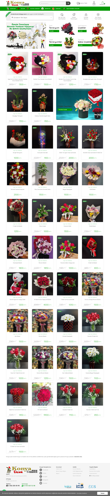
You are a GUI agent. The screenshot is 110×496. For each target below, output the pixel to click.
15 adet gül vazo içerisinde (17, 446)
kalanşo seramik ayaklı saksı (42, 116)
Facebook (43, 470)
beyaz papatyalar (67, 189)
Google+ (43, 476)
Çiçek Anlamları (93, 473)
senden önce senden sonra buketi (42, 79)
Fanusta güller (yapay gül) (68, 263)
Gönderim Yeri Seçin (20, 18)
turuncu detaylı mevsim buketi (92, 299)
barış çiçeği (42, 226)
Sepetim (101, 3)
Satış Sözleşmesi (77, 475)
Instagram (43, 480)
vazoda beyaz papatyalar (92, 373)
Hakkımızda (59, 469)
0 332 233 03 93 (14, 486)
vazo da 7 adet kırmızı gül (17, 373)
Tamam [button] (102, 493)
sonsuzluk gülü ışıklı (42, 152)
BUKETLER (11, 8)
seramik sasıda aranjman (17, 189)
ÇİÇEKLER (56, 8)
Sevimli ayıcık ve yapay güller (17, 299)
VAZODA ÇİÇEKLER (33, 8)
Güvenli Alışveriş (76, 469)
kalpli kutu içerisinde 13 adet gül (17, 409)
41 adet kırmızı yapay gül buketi (42, 299)
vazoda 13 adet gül (92, 336)
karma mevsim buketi (42, 373)
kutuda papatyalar (67, 336)
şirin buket (17, 336)
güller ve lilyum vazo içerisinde (67, 152)
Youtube (43, 483)
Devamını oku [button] (78, 456)
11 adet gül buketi (17, 226)
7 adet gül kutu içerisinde (67, 299)
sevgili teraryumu (17, 152)
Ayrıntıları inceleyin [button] (82, 493)
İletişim (57, 473)
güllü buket (92, 189)
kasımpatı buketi (17, 263)
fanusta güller (67, 226)
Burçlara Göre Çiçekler (94, 471)
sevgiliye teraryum (17, 116)
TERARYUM (45, 8)
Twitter (42, 473)
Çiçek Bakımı (92, 469)
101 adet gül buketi (43, 409)
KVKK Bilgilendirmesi (77, 471)
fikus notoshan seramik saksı (42, 189)
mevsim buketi (42, 263)
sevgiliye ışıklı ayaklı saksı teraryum (92, 79)
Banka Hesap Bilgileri (61, 471)
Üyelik (94, 3)
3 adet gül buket (92, 263)
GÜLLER (21, 8)
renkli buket (92, 226)
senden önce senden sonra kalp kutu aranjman (67, 79)
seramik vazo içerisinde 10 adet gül (92, 152)
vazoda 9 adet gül (67, 409)
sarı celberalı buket (67, 373)
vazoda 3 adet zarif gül (92, 409)
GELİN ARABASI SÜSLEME (71, 9)
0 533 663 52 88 (28, 486)
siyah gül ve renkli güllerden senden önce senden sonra (17, 79)
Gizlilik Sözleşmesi (77, 473)
